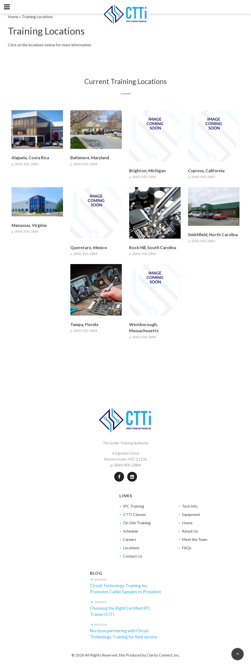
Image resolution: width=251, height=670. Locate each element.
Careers (129, 539)
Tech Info (190, 506)
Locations (131, 547)
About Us (190, 531)
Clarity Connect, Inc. (163, 655)
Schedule (130, 531)
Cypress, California (206, 170)
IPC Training (133, 506)
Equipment (191, 514)
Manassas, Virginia (29, 225)
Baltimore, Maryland (89, 157)
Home (13, 16)
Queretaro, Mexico (88, 247)
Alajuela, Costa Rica (30, 157)
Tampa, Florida (84, 324)
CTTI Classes (134, 514)
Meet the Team (194, 539)
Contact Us (132, 556)
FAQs (186, 547)
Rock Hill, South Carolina (152, 247)
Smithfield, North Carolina (213, 234)
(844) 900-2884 (127, 465)
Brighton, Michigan (147, 170)
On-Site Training (137, 522)
